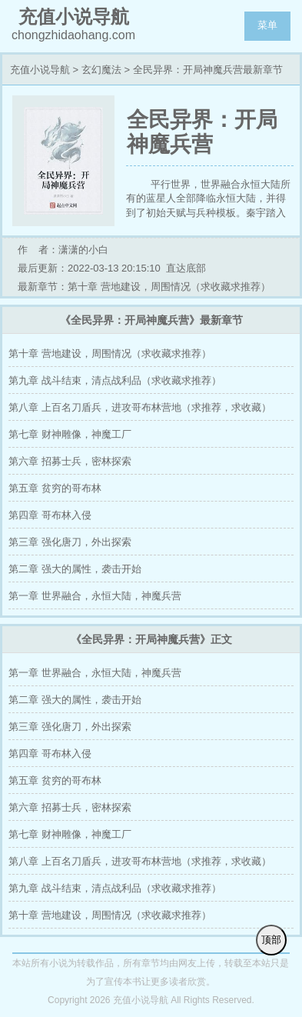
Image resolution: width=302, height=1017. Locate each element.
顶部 (271, 939)
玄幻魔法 (101, 69)
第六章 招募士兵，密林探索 (69, 461)
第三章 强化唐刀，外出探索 (69, 542)
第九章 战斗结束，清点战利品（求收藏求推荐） (114, 380)
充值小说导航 (40, 69)
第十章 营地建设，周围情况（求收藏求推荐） (109, 353)
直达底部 (186, 268)
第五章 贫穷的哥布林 (54, 488)
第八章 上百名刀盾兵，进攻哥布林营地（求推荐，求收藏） (139, 407)
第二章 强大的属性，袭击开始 (74, 569)
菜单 (267, 25)
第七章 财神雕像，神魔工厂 (69, 434)
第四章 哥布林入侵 (49, 515)
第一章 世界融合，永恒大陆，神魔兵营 (94, 596)
